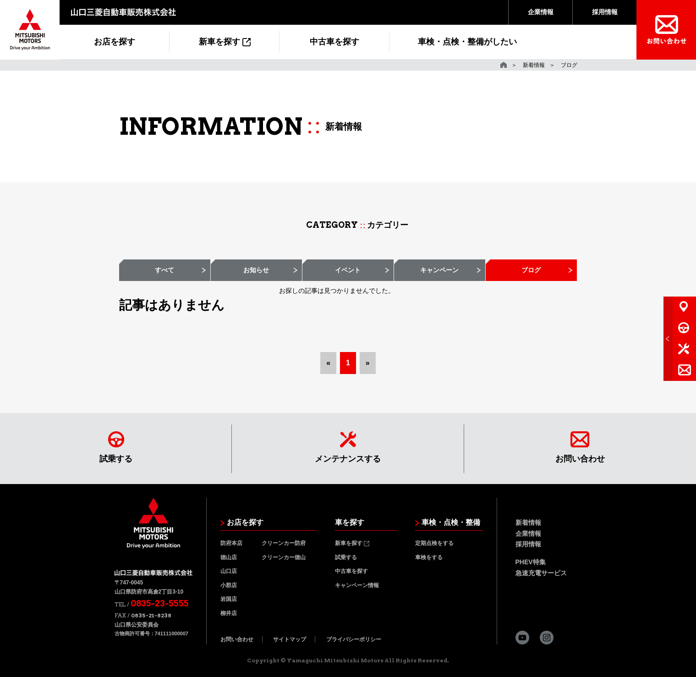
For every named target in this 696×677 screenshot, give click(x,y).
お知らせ (256, 270)
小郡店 (228, 585)
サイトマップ (289, 639)
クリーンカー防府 (284, 543)
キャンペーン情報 (357, 585)
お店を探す (114, 41)
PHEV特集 (530, 562)
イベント (348, 270)
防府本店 (231, 543)
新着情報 (534, 65)
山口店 (228, 571)
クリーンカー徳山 (284, 557)
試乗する (116, 447)
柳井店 (228, 613)
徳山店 (228, 557)
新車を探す (225, 41)
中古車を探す (334, 41)
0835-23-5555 (160, 603)
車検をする (429, 557)
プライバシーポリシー (353, 639)
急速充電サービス (541, 573)
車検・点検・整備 (447, 522)
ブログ (531, 270)
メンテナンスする (348, 447)
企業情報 (541, 12)
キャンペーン (439, 270)
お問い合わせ (580, 447)
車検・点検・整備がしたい (467, 41)
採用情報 (605, 12)
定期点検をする (434, 543)
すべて (164, 270)
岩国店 (228, 599)
